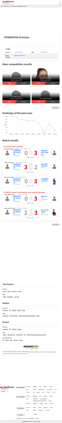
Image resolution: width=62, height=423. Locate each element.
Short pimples (14, 316)
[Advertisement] (31, 19)
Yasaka (19, 310)
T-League (35, 414)
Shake (4, 297)
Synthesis (35, 403)
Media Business (31, 418)
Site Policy (25, 418)
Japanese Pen (11, 335)
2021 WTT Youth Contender (14, 146)
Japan (8, 291)
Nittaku (14, 310)
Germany (14, 291)
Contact (37, 418)
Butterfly (5, 310)
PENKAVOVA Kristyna (17, 152)
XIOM (23, 310)
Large (37, 316)
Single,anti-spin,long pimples (27, 316)
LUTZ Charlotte (45, 211)
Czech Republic (18, 52)
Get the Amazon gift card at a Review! (15, 351)
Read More (55, 108)
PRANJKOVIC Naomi (44, 152)
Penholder (10, 297)
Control (16, 340)
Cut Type (16, 297)
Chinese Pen (19, 335)
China (4, 291)
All (3, 340)
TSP (10, 310)
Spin (11, 340)
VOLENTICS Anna (44, 165)
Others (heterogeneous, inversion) (36, 335)
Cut (25, 335)
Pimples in (6, 316)
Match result (30, 157)
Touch (20, 340)
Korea (19, 291)
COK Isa (44, 196)
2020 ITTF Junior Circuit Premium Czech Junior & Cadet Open (25, 192)
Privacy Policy (19, 418)
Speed (7, 340)
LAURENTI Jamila (45, 180)
